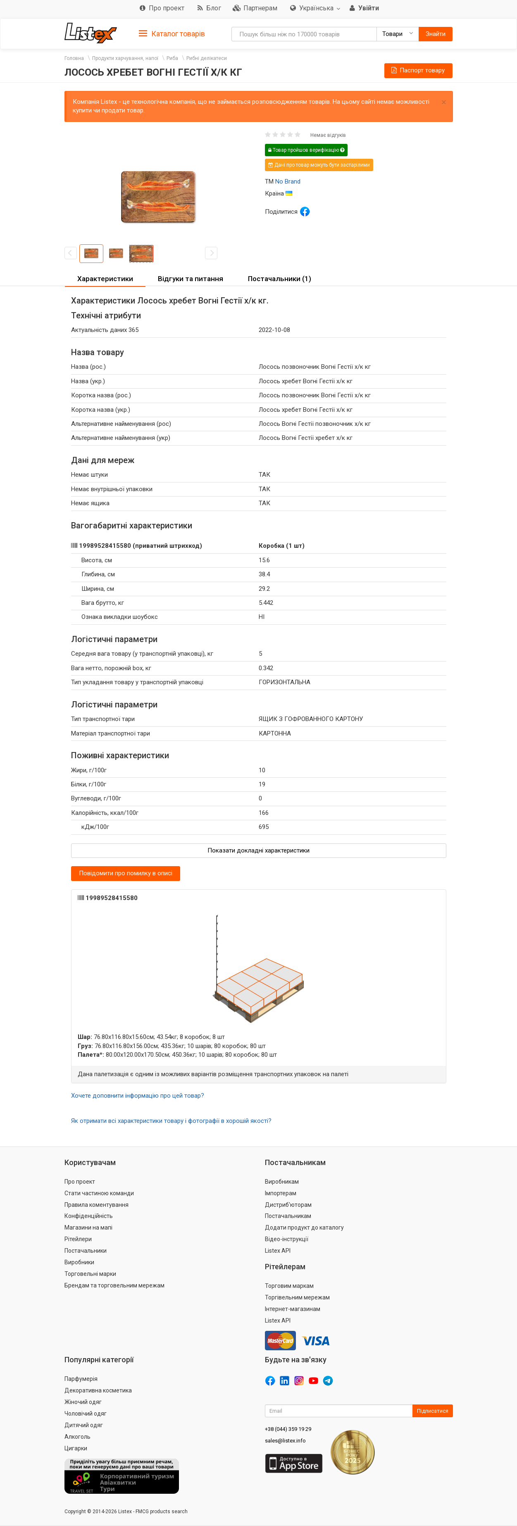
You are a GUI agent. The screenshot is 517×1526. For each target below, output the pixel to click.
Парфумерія (81, 1379)
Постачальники (85, 1250)
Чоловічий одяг (85, 1413)
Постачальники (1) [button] (279, 279)
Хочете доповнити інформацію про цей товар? (137, 1095)
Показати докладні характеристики (258, 850)
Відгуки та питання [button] (190, 279)
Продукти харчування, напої (125, 58)
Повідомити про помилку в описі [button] (125, 873)
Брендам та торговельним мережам (114, 1285)
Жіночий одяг (83, 1402)
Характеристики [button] (105, 279)
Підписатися (432, 1411)
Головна (74, 58)
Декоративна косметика (98, 1390)
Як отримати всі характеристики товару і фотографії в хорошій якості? (171, 1121)
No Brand (287, 181)
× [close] (443, 102)
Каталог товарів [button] (172, 34)
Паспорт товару (417, 70)
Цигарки (75, 1448)
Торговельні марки (90, 1273)
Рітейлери (78, 1239)
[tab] (171, 33)
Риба (172, 58)
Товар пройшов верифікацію (306, 150)
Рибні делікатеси (206, 58)
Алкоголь (77, 1436)
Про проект (79, 1181)
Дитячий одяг (83, 1425)
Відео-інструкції (286, 1239)
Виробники (79, 1262)
